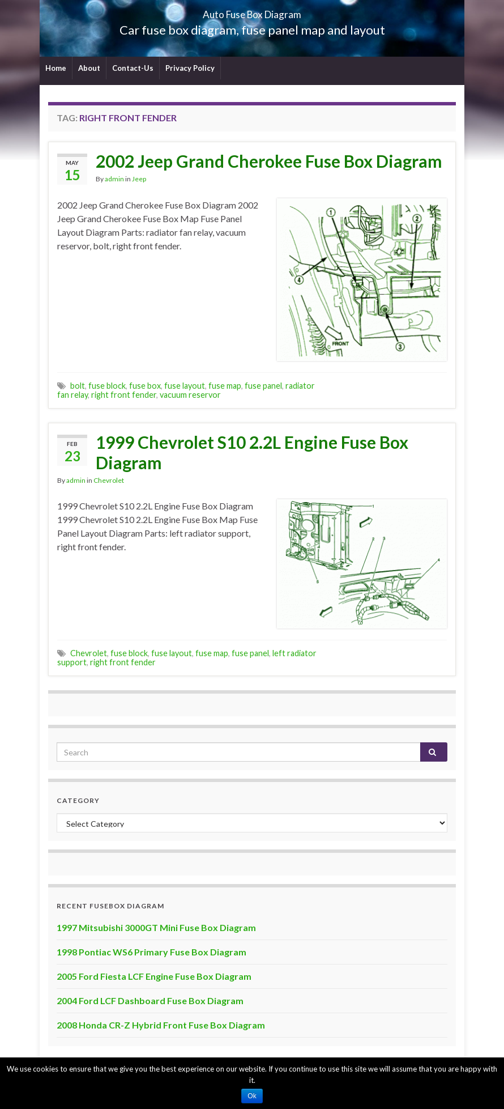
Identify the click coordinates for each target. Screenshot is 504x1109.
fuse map (224, 385)
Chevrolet (108, 480)
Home (55, 68)
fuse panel (263, 385)
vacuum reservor (190, 395)
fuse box (145, 385)
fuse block (107, 385)
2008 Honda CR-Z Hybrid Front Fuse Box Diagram (161, 1024)
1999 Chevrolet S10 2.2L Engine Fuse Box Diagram (252, 452)
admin (114, 179)
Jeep (139, 179)
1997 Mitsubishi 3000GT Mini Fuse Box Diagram (156, 927)
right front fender (123, 395)
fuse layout (184, 385)
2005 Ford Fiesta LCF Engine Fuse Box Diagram (154, 976)
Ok (251, 1096)
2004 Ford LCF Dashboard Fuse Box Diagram (150, 1000)
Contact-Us (132, 68)
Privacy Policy (190, 68)
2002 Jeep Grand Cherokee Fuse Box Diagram (269, 161)
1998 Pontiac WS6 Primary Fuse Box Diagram (151, 951)
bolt (77, 385)
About (89, 68)
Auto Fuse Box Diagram (252, 11)
